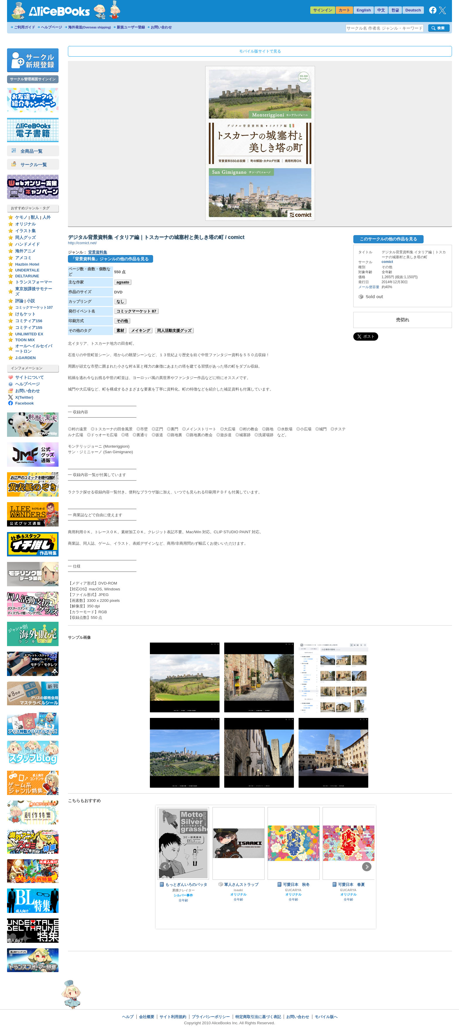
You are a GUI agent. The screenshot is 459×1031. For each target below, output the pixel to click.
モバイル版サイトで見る (260, 51)
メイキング (140, 330)
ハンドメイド (27, 244)
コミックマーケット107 (34, 307)
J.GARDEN (25, 358)
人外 (46, 217)
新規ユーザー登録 (131, 27)
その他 (122, 321)
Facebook (24, 403)
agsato (123, 282)
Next (366, 867)
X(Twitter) (24, 397)
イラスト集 (25, 231)
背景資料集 (97, 252)
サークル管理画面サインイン (33, 79)
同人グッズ (25, 237)
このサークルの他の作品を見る (388, 239)
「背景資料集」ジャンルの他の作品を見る (110, 259)
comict (387, 262)
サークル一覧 (29, 164)
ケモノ (21, 217)
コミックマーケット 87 (136, 311)
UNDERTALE (27, 270)
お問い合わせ (161, 27)
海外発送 (89, 27)
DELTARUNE (27, 276)
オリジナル (25, 224)
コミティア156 (28, 321)
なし (120, 301)
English (364, 10)
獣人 (35, 217)
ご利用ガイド (24, 27)
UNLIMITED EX (29, 334)
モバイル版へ (326, 1017)
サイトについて (29, 377)
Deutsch (413, 10)
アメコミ (23, 258)
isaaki (238, 890)
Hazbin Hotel (27, 264)
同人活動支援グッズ (174, 330)
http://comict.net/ (82, 243)
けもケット (25, 314)
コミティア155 (28, 327)
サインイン (322, 10)
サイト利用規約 (173, 1017)
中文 (381, 10)
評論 (19, 301)
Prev (164, 867)
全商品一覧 (26, 151)
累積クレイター (183, 890)
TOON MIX (25, 340)
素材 (120, 330)
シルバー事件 (183, 895)
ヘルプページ (51, 27)
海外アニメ (25, 251)
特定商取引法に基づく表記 (258, 1017)
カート (344, 10)
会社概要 (146, 1017)
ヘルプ (127, 1017)
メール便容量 (368, 287)
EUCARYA (293, 890)
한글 (395, 10)
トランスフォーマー (33, 282)
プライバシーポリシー (211, 1017)
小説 (31, 301)
